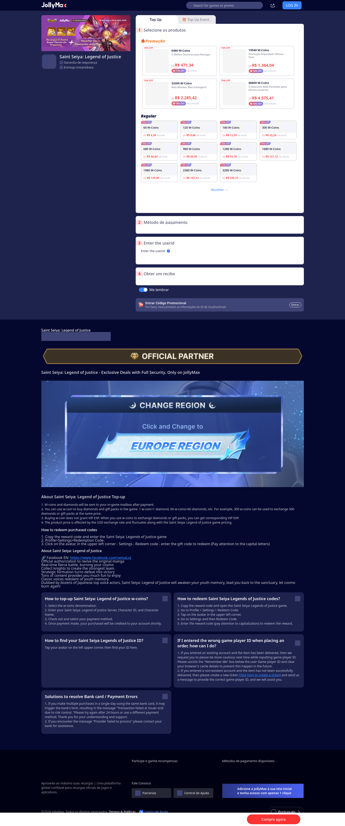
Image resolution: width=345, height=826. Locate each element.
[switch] (143, 289)
